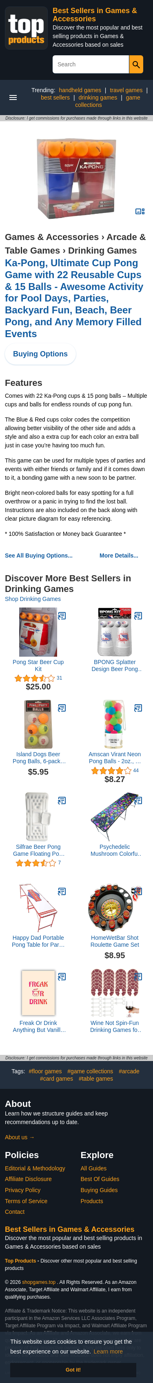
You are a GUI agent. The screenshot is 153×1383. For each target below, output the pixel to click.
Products (92, 1201)
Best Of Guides (100, 1179)
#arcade (129, 1071)
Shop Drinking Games (33, 599)
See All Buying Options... (39, 555)
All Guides (94, 1168)
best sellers (55, 97)
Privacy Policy (22, 1190)
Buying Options (40, 354)
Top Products (21, 1261)
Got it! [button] (73, 1370)
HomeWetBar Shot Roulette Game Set (115, 941)
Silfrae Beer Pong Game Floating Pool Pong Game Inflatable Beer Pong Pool (38, 850)
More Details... (119, 555)
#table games (96, 1078)
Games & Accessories (52, 237)
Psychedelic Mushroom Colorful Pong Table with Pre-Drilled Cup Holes (115, 850)
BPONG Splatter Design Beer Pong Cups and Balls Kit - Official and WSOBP (114, 666)
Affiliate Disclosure (28, 1179)
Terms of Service (26, 1201)
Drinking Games (102, 250)
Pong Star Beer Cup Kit (38, 665)
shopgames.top (38, 1282)
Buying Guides (99, 1190)
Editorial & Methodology (35, 1168)
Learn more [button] (108, 1351)
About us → (20, 1137)
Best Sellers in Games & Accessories (95, 15)
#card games (56, 1078)
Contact (14, 1211)
